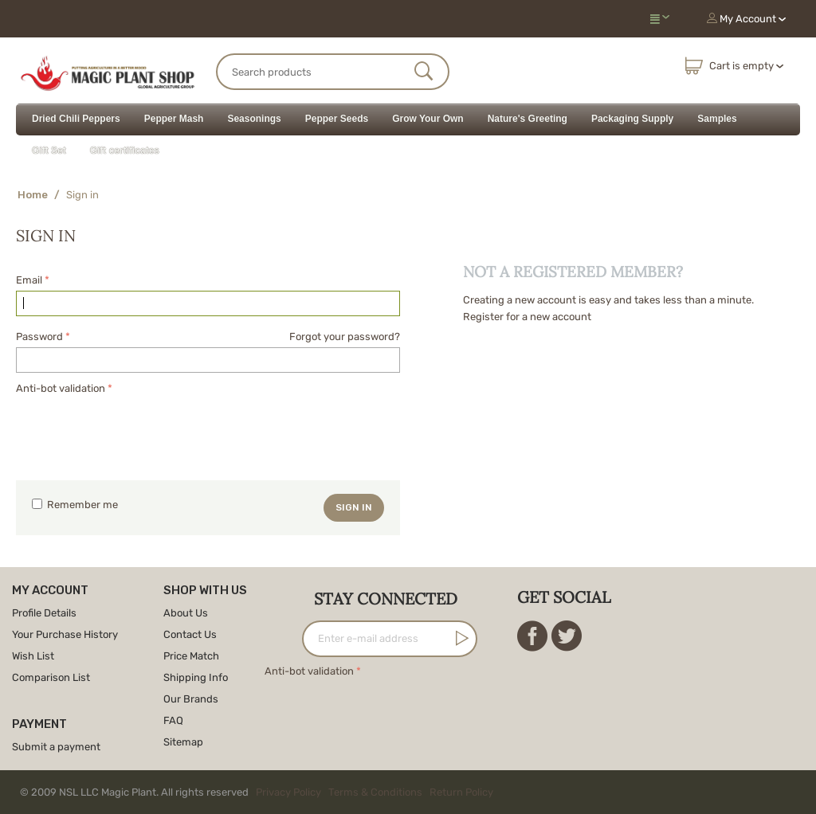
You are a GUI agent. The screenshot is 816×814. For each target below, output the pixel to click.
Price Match (191, 656)
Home (33, 195)
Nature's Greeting (527, 118)
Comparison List (51, 677)
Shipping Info (195, 677)
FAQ (173, 720)
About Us (185, 613)
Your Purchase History (65, 634)
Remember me (75, 505)
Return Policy (461, 792)
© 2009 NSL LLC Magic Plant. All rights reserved (260, 792)
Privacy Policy (288, 792)
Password (39, 336)
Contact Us (190, 634)
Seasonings (253, 118)
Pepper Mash (174, 118)
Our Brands (190, 699)
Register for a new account (527, 317)
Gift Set (49, 150)
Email (29, 280)
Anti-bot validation (60, 388)
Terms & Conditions (375, 792)
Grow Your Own (428, 118)
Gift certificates (124, 150)
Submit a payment (56, 747)
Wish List (33, 656)
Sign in (353, 507)
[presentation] (137, 429)
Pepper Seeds (336, 118)
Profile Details (44, 613)
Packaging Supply (632, 118)
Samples (716, 118)
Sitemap (183, 742)
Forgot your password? (344, 336)
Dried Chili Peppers (76, 118)
